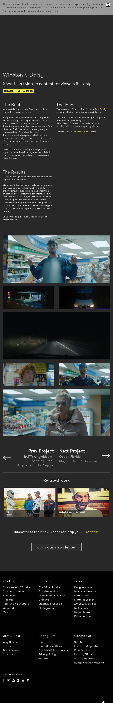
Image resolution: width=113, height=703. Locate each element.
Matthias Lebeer (84, 599)
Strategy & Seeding (50, 604)
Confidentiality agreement (55, 650)
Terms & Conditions (50, 646)
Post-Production (48, 591)
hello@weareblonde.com (89, 662)
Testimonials (10, 650)
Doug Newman (83, 587)
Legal (42, 642)
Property (8, 599)
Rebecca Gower (83, 616)
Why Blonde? (11, 642)
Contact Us (10, 654)
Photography (47, 608)
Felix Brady (100, 109)
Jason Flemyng (77, 131)
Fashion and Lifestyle (16, 604)
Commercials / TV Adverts (18, 587)
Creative (44, 599)
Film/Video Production (52, 587)
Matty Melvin (82, 595)
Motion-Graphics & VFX (53, 595)
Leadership (9, 646)
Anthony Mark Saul (86, 604)
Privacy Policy (47, 654)
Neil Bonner (81, 608)
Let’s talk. (92, 532)
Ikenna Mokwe (83, 612)
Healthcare (9, 595)
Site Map (44, 658)
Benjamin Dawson (85, 591)
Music (6, 612)
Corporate (9, 608)
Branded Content (13, 591)
